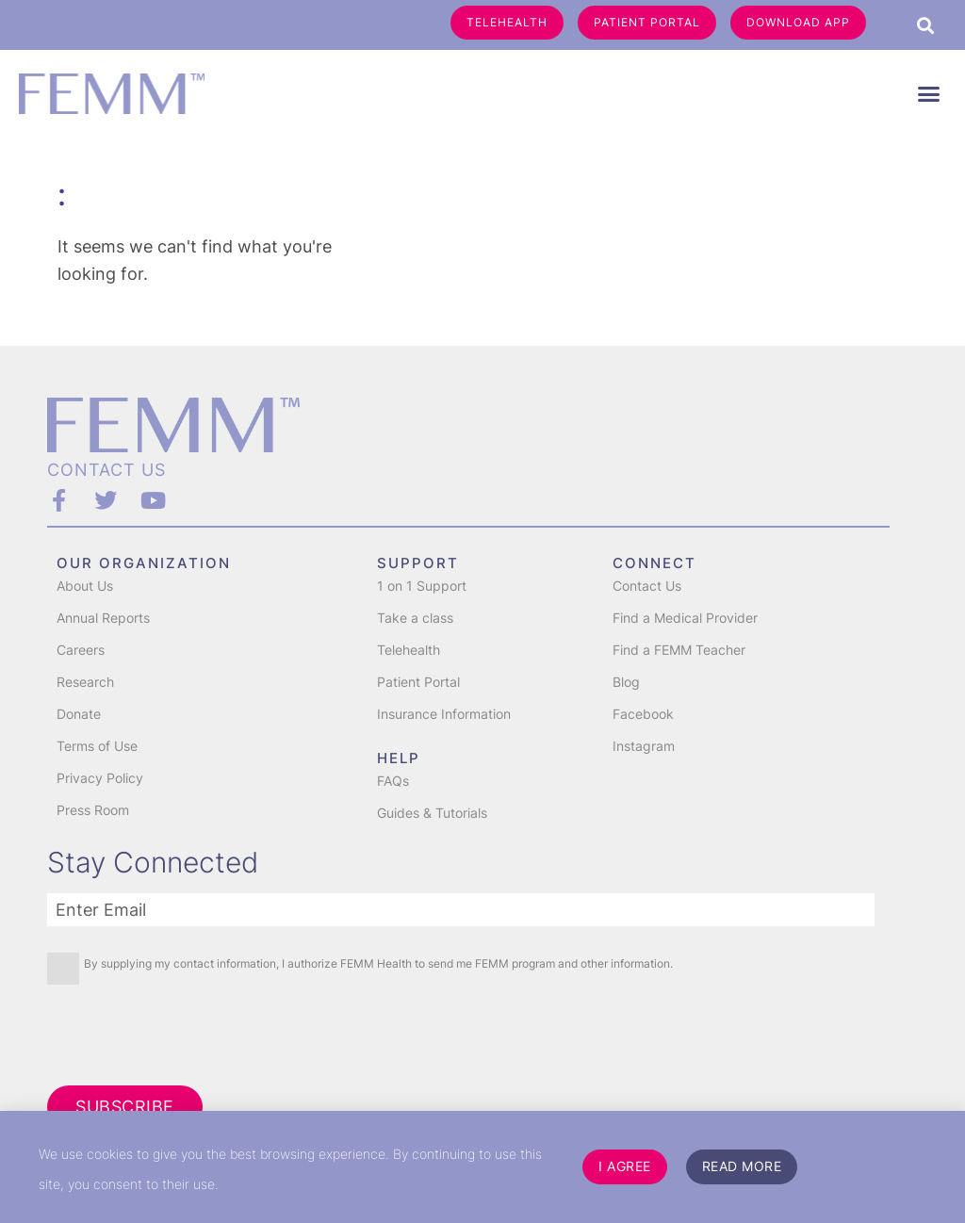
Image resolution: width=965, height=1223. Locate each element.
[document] (482, 611)
